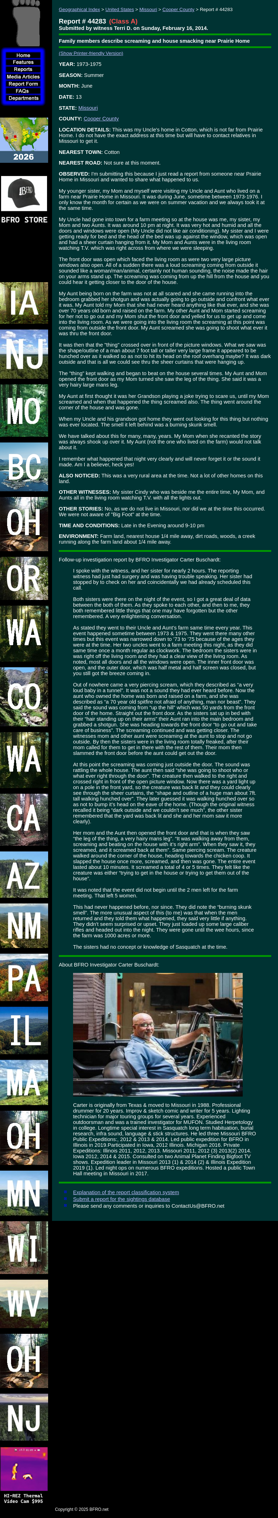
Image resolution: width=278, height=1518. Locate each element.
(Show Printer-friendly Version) (91, 53)
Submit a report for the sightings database (121, 1199)
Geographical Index (79, 9)
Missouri (148, 9)
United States (119, 9)
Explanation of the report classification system (126, 1192)
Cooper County (179, 9)
